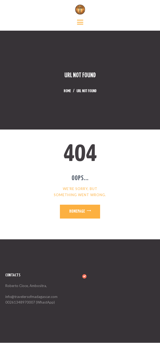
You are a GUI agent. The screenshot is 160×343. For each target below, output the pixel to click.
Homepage (77, 211)
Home (67, 91)
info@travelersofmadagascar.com (31, 297)
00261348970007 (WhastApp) (30, 302)
